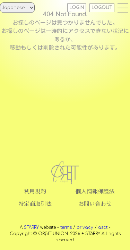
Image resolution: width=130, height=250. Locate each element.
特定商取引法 (35, 204)
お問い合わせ (95, 204)
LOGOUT (102, 7)
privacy (85, 227)
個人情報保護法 (95, 191)
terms (66, 227)
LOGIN (76, 7)
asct (102, 227)
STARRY (31, 227)
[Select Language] (17, 7)
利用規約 (35, 191)
